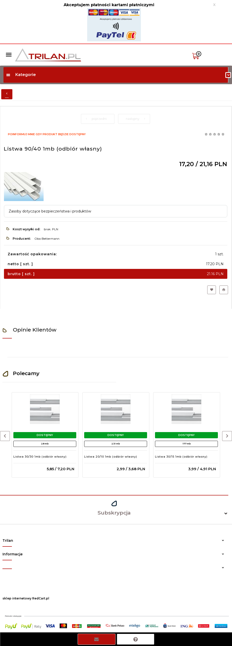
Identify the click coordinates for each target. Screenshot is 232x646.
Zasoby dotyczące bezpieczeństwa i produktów (50, 211)
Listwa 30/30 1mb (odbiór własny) (40, 456)
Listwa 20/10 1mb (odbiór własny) (110, 456)
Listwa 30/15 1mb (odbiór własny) (181, 456)
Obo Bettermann (46, 238)
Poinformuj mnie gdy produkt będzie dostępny (47, 134)
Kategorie (21, 74)
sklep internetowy (16, 598)
